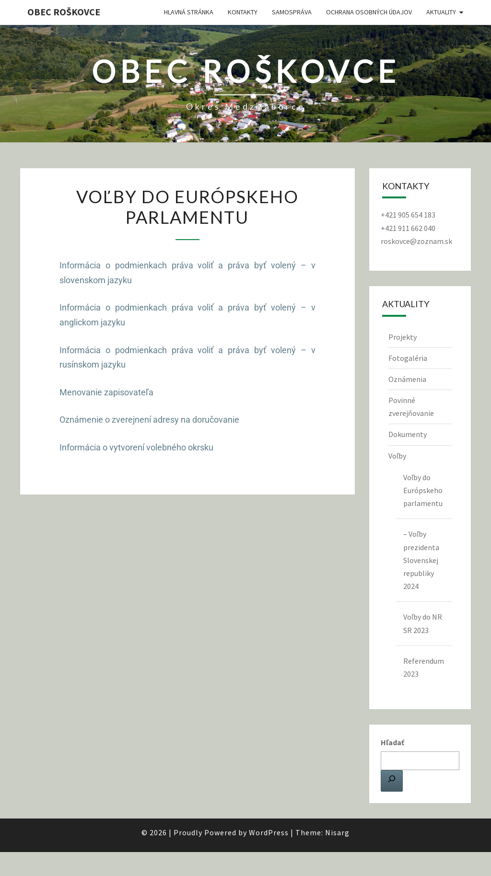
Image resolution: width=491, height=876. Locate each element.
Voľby (397, 456)
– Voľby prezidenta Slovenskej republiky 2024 (421, 560)
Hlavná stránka (188, 12)
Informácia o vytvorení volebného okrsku (136, 447)
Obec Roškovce (63, 12)
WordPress (269, 832)
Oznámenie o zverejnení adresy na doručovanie (149, 420)
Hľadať (392, 742)
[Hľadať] (392, 780)
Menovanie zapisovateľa (106, 392)
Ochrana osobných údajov (369, 12)
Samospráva (292, 12)
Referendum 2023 (423, 667)
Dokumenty (407, 434)
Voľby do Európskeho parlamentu (423, 490)
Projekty (402, 337)
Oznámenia (407, 379)
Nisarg (337, 832)
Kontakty (242, 12)
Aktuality (441, 12)
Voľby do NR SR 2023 (422, 623)
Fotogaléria (407, 358)
